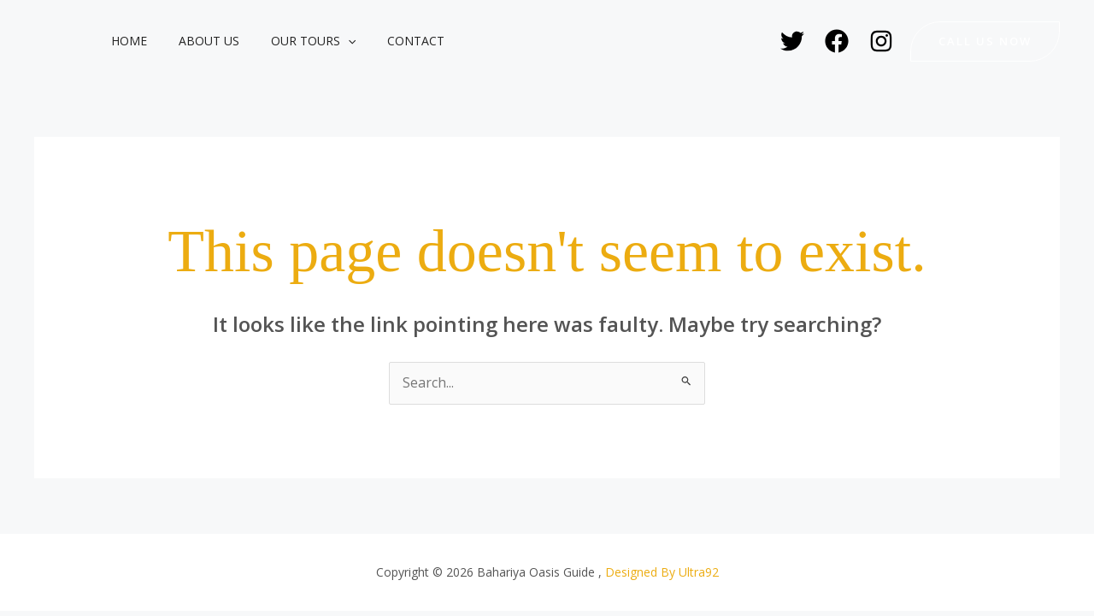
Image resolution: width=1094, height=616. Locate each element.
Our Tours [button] (293, 41)
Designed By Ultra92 (662, 572)
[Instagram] (881, 41)
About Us (197, 41)
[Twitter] (792, 41)
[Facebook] (837, 41)
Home (125, 41)
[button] (328, 41)
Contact (388, 41)
